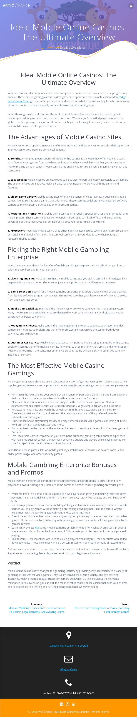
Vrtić (16, 6)
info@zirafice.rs (69, 669)
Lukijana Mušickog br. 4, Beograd (68, 645)
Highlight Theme (99, 711)
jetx (36, 527)
